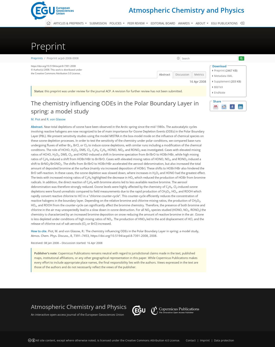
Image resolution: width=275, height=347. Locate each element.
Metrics (199, 74)
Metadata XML (223, 76)
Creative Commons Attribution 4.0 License (152, 340)
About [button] (201, 23)
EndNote (219, 92)
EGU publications (224, 23)
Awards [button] (184, 23)
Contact (191, 340)
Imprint (205, 340)
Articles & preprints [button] (68, 23)
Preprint (219, 70)
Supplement (222, 81)
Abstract (164, 74)
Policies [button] (116, 23)
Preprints (37, 58)
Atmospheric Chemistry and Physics (186, 10)
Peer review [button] (136, 23)
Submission (98, 23)
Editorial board (163, 23)
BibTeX (218, 87)
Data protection (224, 340)
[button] (178, 58)
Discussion (182, 74)
